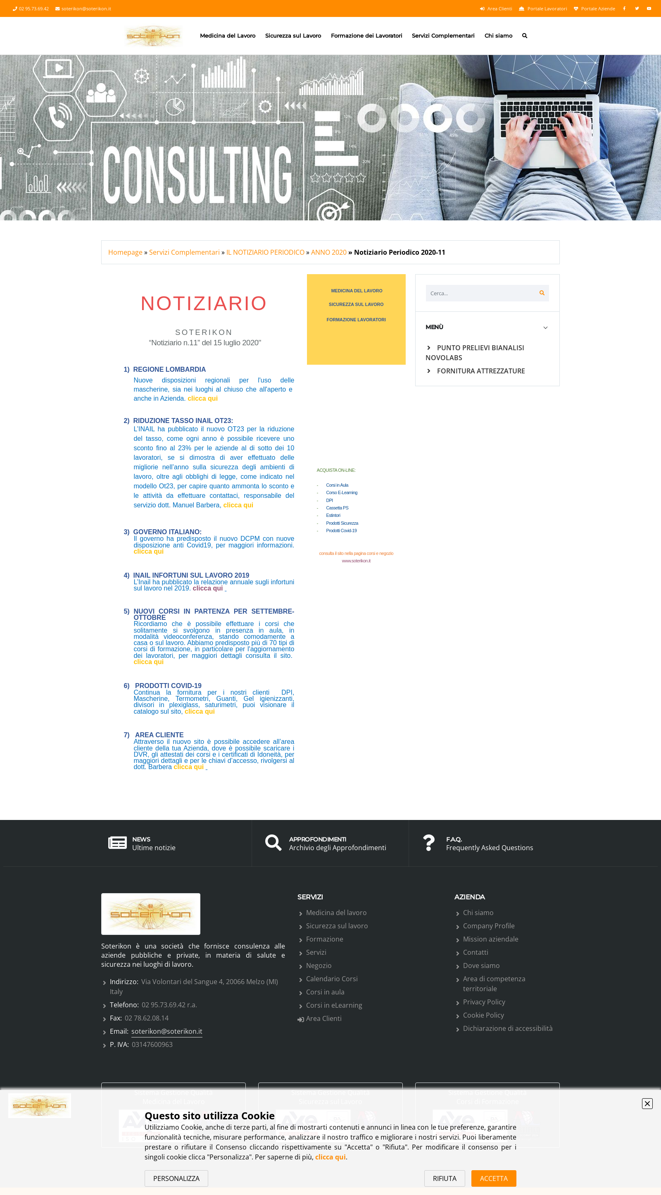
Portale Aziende (594, 9)
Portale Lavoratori (543, 9)
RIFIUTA (445, 1178)
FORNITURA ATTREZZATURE (476, 370)
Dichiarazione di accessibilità (508, 1028)
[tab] (487, 327)
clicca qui (330, 1157)
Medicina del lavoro (336, 912)
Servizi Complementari (443, 36)
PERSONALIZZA (176, 1178)
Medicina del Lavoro (227, 36)
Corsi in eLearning (334, 1005)
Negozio (319, 965)
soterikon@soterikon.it (83, 9)
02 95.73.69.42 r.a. (169, 1004)
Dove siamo (481, 965)
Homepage (125, 252)
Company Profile (489, 925)
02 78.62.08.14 (147, 1018)
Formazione (324, 939)
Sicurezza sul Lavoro (293, 36)
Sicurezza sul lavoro (337, 925)
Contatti (475, 952)
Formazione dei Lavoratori (366, 36)
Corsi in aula (325, 992)
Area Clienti (496, 9)
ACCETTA (494, 1178)
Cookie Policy (483, 1015)
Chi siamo (498, 36)
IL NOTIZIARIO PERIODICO (265, 252)
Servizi (316, 952)
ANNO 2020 (329, 252)
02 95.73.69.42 (31, 9)
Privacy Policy (484, 1001)
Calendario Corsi (332, 978)
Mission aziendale (490, 939)
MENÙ (434, 327)
